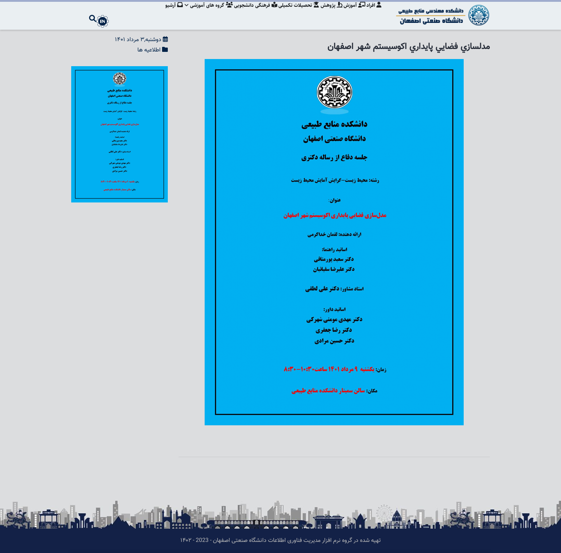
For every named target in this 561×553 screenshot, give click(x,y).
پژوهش (329, 12)
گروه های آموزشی (204, 12)
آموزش (353, 12)
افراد (373, 12)
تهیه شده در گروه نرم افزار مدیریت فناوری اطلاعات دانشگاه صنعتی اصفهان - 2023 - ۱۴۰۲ (280, 540)
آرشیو (168, 12)
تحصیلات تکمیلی (295, 12)
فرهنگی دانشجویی (251, 12)
